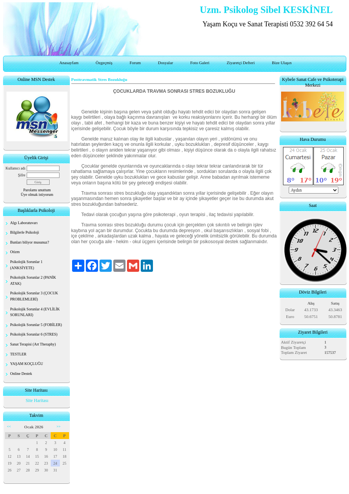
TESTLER (18, 354)
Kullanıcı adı (16, 168)
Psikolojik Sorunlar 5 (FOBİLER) (36, 325)
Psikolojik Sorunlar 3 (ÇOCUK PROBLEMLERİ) (34, 296)
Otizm (15, 252)
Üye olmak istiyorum (37, 194)
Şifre (21, 175)
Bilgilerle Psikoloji (24, 232)
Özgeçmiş (104, 62)
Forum (135, 62)
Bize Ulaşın (282, 62)
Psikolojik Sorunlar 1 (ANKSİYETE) (26, 265)
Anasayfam (69, 62)
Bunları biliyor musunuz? (29, 242)
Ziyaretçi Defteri (241, 62)
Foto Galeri (199, 62)
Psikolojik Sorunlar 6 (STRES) (34, 334)
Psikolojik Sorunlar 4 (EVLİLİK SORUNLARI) (35, 312)
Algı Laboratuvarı (24, 223)
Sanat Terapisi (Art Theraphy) (33, 344)
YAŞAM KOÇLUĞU (26, 364)
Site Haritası (37, 400)
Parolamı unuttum (37, 190)
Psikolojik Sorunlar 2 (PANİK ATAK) (33, 280)
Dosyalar (165, 62)
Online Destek (21, 373)
